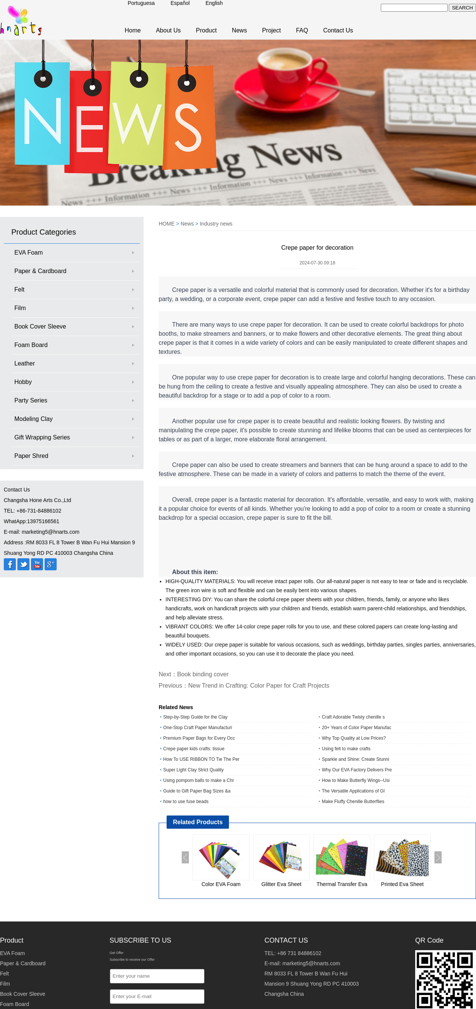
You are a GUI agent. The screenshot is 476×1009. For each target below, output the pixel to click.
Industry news (216, 224)
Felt (19, 289)
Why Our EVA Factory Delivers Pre (357, 769)
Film (20, 308)
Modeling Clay (33, 419)
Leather (24, 363)
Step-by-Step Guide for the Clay (195, 717)
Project (271, 30)
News (239, 30)
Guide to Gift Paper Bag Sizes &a (196, 791)
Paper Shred (31, 456)
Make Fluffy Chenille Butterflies (353, 801)
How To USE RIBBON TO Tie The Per (201, 759)
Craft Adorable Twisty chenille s (353, 717)
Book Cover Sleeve (40, 326)
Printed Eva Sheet (402, 884)
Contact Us (338, 30)
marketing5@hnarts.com (311, 963)
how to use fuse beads (186, 801)
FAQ (302, 30)
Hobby (23, 382)
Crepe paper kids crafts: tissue (193, 748)
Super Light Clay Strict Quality (193, 769)
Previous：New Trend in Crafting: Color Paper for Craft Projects (244, 685)
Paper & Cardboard (40, 271)
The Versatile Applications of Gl (353, 791)
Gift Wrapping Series (42, 437)
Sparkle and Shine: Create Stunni (355, 759)
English (214, 3)
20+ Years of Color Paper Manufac (356, 727)
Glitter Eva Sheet (281, 884)
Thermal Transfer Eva (342, 884)
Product (206, 30)
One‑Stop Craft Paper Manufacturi (197, 727)
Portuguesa (141, 3)
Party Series (30, 400)
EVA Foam (28, 252)
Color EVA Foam (220, 884)
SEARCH (462, 8)
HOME (167, 224)
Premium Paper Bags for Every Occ (199, 738)
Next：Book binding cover (194, 674)
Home (133, 30)
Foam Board (31, 345)
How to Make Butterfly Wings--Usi (355, 780)
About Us (168, 30)
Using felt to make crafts (346, 748)
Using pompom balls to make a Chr (198, 780)
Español (180, 3)
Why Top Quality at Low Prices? (354, 738)
